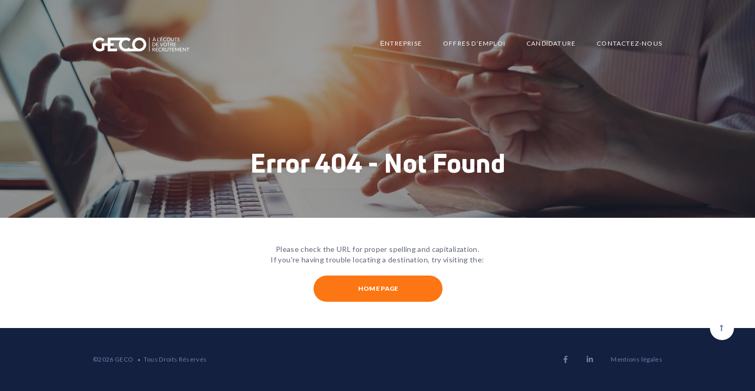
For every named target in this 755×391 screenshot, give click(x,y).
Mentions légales (636, 359)
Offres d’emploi (474, 43)
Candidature (551, 43)
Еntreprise (401, 43)
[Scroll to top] (722, 328)
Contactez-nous (629, 43)
